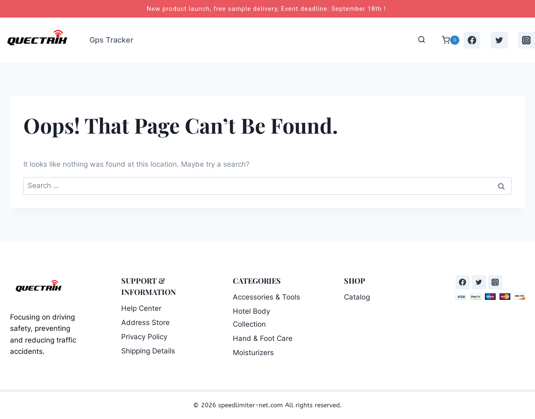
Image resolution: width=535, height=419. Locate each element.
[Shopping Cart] (446, 40)
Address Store (145, 322)
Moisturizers (253, 352)
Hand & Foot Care (263, 338)
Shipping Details (148, 351)
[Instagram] (526, 40)
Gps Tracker (111, 40)
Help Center (141, 308)
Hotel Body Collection (251, 317)
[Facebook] (472, 40)
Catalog (357, 297)
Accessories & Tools (266, 297)
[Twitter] (499, 40)
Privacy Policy (144, 337)
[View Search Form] (421, 40)
